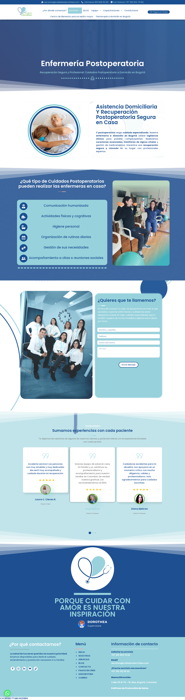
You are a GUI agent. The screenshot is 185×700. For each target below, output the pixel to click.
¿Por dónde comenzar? (55, 10)
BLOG (86, 10)
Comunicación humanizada (66, 205)
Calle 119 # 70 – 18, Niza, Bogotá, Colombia (134, 682)
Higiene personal (66, 226)
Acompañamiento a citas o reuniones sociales (66, 258)
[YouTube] (30, 669)
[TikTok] (36, 669)
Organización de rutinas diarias (66, 237)
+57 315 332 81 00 (120, 671)
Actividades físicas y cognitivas (66, 216)
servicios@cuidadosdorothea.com (130, 663)
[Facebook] (13, 669)
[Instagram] (18, 669)
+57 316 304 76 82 (120, 655)
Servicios (75, 10)
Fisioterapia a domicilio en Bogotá (113, 16)
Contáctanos (131, 10)
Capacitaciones (112, 10)
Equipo (96, 10)
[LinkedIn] (24, 669)
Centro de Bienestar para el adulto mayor (71, 16)
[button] (75, 11)
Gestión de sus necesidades (66, 247)
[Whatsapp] (7, 693)
